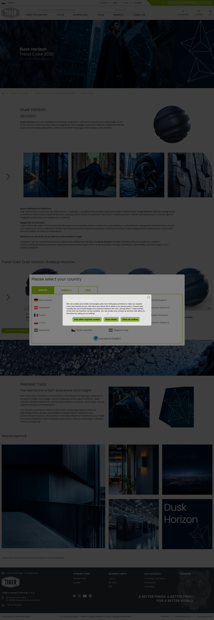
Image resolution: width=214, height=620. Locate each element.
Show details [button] (111, 319)
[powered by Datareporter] (148, 298)
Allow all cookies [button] (130, 319)
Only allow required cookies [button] (87, 319)
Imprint (111, 313)
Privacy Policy (101, 313)
